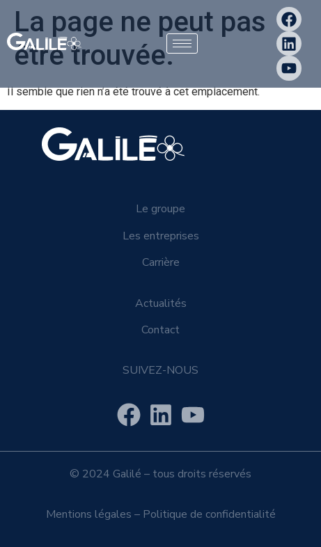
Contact (160, 330)
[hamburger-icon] (182, 43)
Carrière (161, 262)
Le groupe (160, 208)
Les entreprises (161, 236)
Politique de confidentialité (209, 514)
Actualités (161, 303)
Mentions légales (89, 514)
